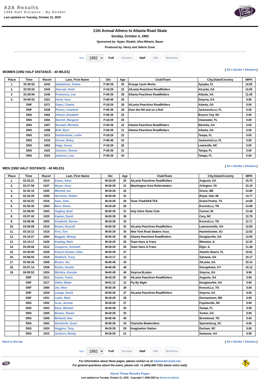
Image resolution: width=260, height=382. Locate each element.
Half (142, 58)
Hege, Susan (64, 145)
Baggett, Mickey (65, 236)
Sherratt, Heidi (65, 89)
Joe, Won (61, 287)
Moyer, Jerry (63, 185)
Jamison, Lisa (65, 155)
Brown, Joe (62, 262)
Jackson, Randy (65, 333)
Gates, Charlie (65, 104)
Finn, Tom (61, 231)
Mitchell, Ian (63, 191)
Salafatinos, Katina (68, 84)
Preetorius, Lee (66, 94)
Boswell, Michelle (67, 125)
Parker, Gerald (64, 267)
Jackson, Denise (66, 150)
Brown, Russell (65, 226)
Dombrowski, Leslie (69, 135)
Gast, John (62, 201)
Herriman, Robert (66, 196)
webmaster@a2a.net (166, 361)
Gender (237, 69)
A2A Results (21, 7)
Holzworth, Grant (66, 323)
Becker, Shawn (64, 313)
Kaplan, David (64, 216)
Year (81, 58)
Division (250, 69)
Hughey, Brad (64, 211)
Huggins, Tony (64, 328)
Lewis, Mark (62, 298)
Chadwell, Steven (66, 221)
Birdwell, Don (64, 318)
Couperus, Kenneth (67, 247)
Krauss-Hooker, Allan (69, 252)
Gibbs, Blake (63, 282)
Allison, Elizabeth (67, 115)
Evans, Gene (63, 180)
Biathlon (172, 58)
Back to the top (13, 341)
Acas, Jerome (64, 303)
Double (126, 58)
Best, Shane (63, 206)
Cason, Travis (64, 277)
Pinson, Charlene (67, 109)
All (228, 69)
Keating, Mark (64, 241)
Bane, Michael (64, 308)
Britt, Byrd (62, 130)
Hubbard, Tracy (65, 257)
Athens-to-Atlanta (169, 377)
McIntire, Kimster (66, 272)
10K (155, 58)
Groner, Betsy (65, 140)
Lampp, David (64, 292)
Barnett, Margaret (67, 120)
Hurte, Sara (63, 99)
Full (111, 58)
